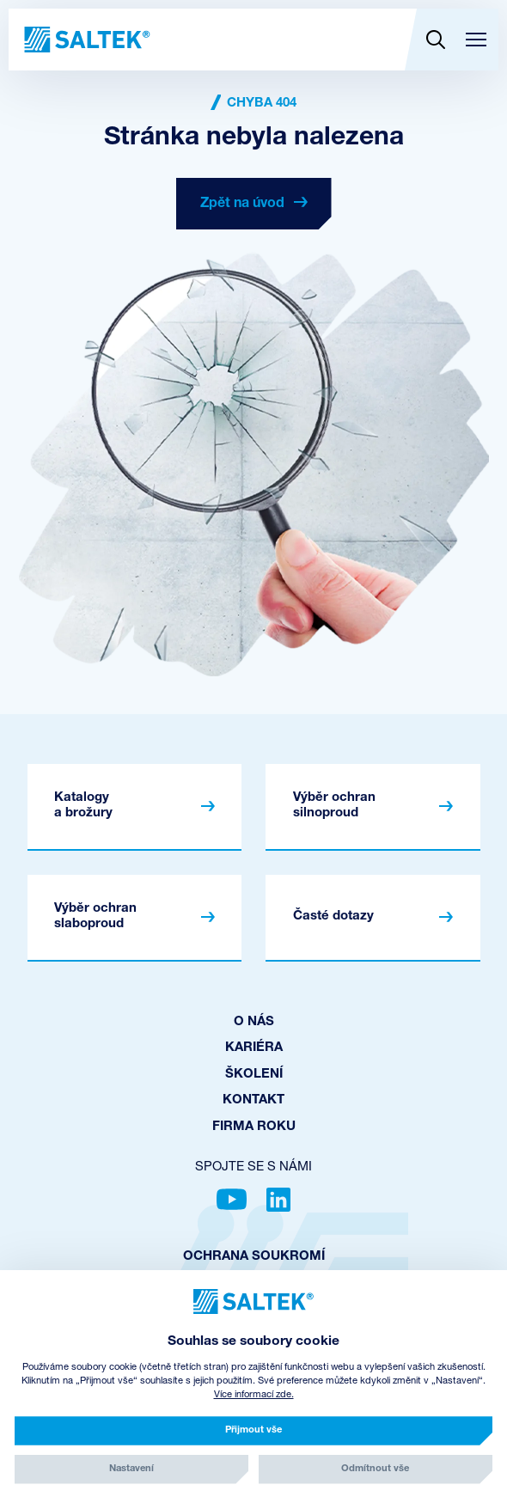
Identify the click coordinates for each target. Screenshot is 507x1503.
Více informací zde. (254, 1395)
